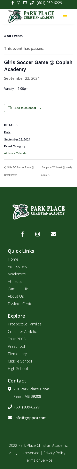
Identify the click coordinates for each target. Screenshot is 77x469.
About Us (16, 296)
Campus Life (18, 288)
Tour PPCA (17, 338)
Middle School (20, 361)
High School (18, 368)
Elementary (17, 353)
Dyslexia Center (21, 303)
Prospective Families (24, 324)
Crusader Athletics (23, 331)
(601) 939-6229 (23, 406)
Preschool (16, 346)
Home (13, 259)
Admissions (17, 266)
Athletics (15, 281)
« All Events (13, 36)
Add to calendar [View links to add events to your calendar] (25, 108)
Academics (17, 273)
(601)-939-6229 (49, 2)
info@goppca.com (27, 417)
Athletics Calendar (16, 153)
